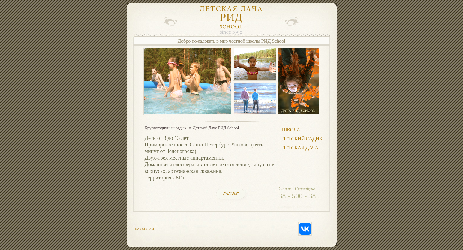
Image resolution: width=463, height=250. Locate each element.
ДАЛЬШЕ (231, 194)
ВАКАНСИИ (144, 229)
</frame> (136, 21)
